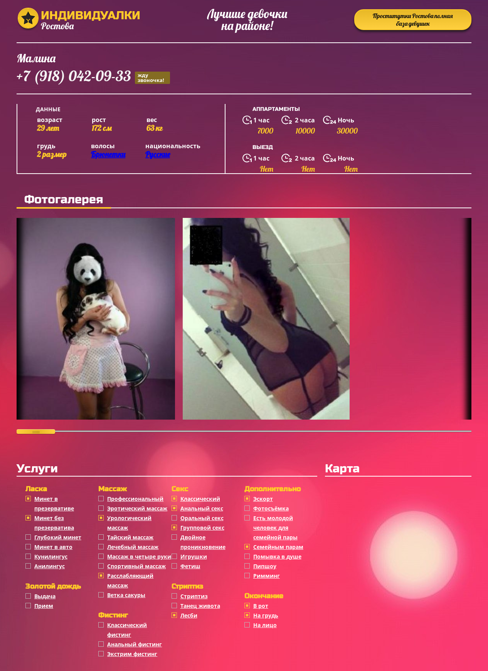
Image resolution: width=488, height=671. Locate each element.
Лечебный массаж (132, 547)
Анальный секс (201, 508)
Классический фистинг (127, 629)
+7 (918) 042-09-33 (93, 77)
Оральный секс (202, 518)
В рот (260, 605)
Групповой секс (202, 527)
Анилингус (49, 566)
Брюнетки (108, 154)
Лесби (188, 615)
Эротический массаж (137, 508)
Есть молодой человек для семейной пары (275, 527)
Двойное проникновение (202, 542)
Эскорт (263, 498)
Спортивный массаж (136, 566)
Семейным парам (278, 547)
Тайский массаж (130, 537)
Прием (43, 605)
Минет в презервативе (54, 503)
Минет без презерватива (54, 522)
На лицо (265, 625)
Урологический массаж (129, 522)
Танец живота (200, 605)
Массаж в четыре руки (139, 556)
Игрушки (193, 556)
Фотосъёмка (271, 508)
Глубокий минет (57, 537)
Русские (157, 154)
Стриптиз (194, 596)
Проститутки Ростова (413, 19)
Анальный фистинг (134, 644)
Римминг (266, 575)
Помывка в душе (277, 556)
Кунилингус (50, 556)
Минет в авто (53, 547)
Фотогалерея (63, 199)
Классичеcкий (200, 498)
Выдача (45, 596)
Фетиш (190, 566)
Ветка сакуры (126, 595)
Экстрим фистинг (132, 654)
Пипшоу (264, 566)
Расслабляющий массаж (130, 580)
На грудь (265, 615)
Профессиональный (135, 498)
